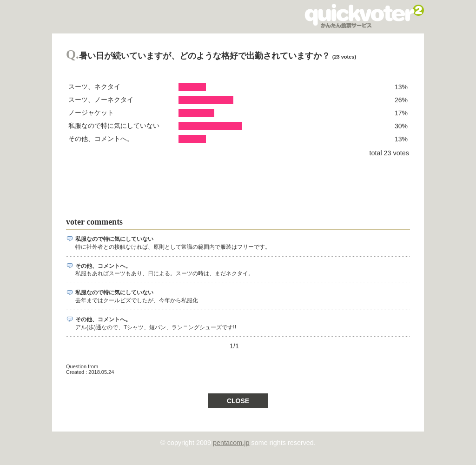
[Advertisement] (235, 183)
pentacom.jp (231, 442)
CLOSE (238, 401)
